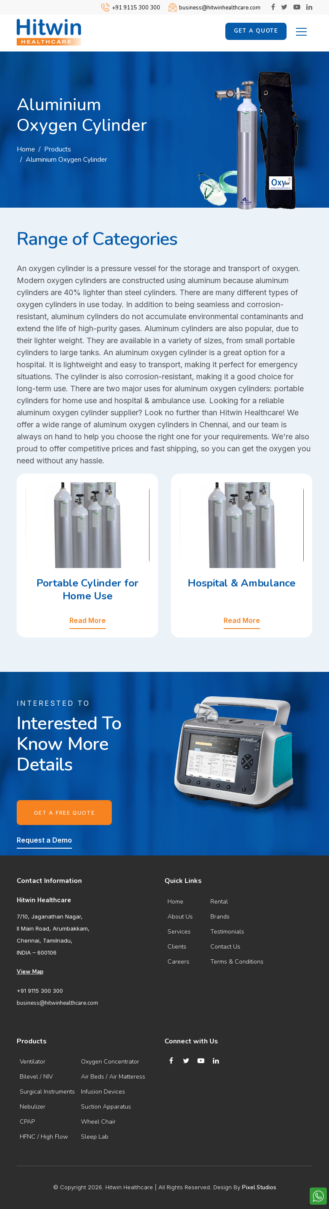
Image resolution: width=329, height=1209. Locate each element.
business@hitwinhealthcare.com (219, 8)
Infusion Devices (103, 1092)
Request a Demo (44, 840)
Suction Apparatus (106, 1107)
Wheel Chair (98, 1122)
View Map (30, 972)
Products (57, 149)
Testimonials (227, 932)
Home (26, 149)
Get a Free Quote (64, 812)
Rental (219, 902)
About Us (180, 917)
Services (179, 932)
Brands (220, 917)
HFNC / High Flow (44, 1137)
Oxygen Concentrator (110, 1062)
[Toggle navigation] (301, 30)
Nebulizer (32, 1107)
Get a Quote (256, 31)
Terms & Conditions (236, 962)
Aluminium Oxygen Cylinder (66, 159)
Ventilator (32, 1062)
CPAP (27, 1122)
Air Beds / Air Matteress (113, 1077)
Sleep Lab (94, 1137)
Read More (87, 620)
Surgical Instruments (47, 1092)
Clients (176, 947)
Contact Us (225, 947)
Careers (178, 962)
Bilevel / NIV (36, 1077)
